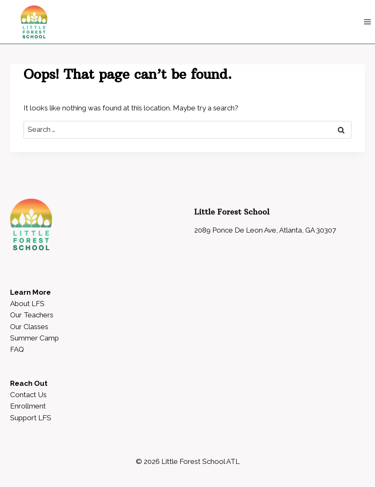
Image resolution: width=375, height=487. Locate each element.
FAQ (17, 349)
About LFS (27, 303)
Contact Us (28, 394)
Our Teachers (31, 315)
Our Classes (29, 326)
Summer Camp (34, 338)
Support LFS (30, 418)
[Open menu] (367, 21)
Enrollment (28, 406)
